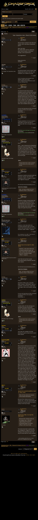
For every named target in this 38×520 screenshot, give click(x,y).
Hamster (4, 325)
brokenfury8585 (5, 339)
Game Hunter (31, 27)
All (7, 31)
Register (22, 25)
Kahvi (3, 409)
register (10, 11)
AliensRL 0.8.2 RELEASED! (6, 22)
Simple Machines (24, 453)
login (6, 11)
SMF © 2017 (18, 453)
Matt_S (3, 385)
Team (14, 25)
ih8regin (4, 64)
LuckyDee (4, 115)
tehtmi (27, 27)
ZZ (2, 219)
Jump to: (20, 449)
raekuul (3, 139)
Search (10, 25)
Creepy (3, 84)
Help (6, 25)
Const (3, 37)
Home (2, 25)
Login (18, 25)
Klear (3, 169)
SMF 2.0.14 (13, 453)
